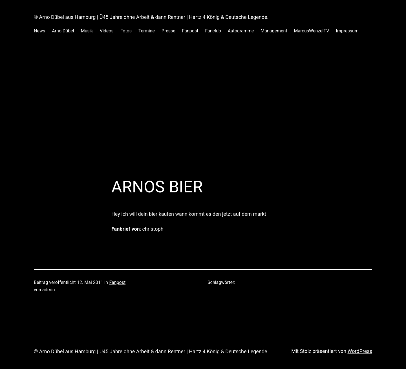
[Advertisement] (203, 101)
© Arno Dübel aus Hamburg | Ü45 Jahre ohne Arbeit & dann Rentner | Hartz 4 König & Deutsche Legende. (151, 17)
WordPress (360, 351)
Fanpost (117, 282)
